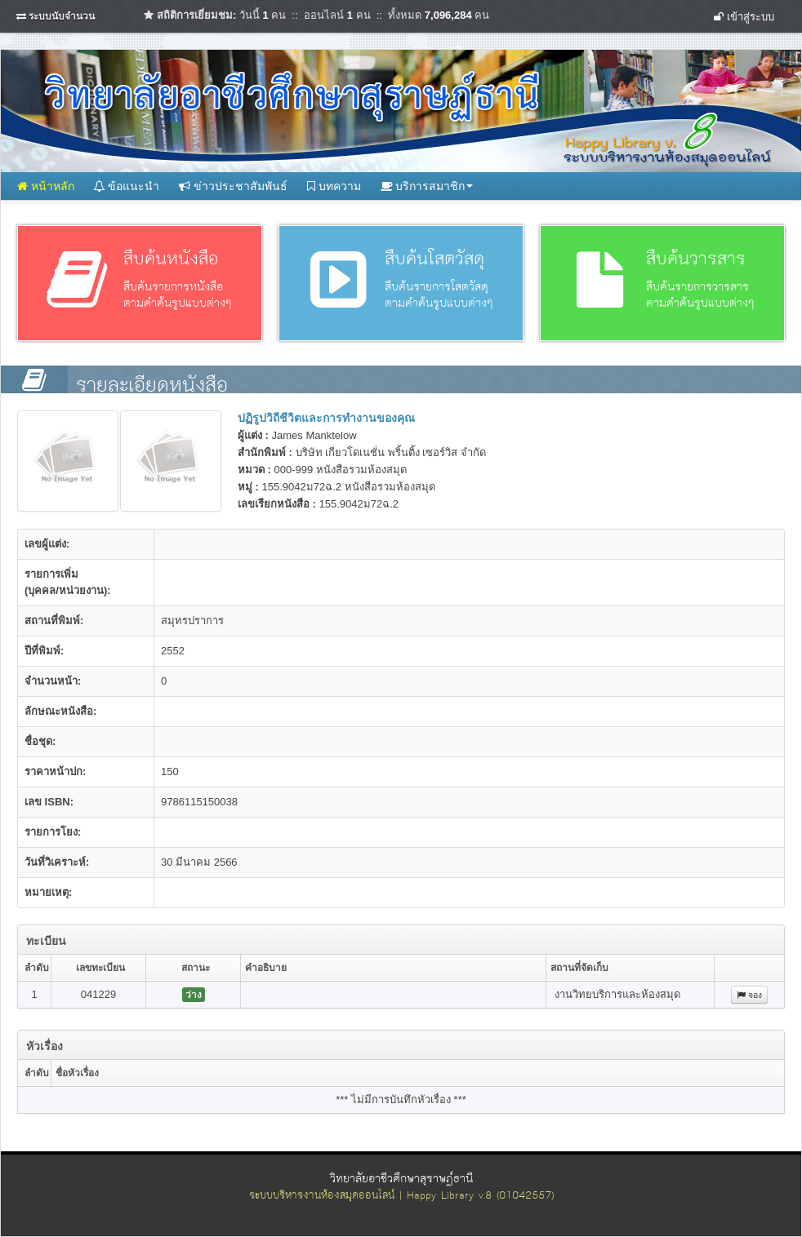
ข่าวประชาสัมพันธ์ (233, 186)
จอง (749, 995)
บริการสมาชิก (427, 186)
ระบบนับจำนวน (62, 16)
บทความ (334, 186)
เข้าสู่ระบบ (744, 16)
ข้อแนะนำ (126, 186)
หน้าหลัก (45, 186)
